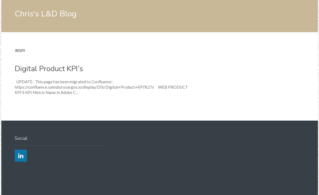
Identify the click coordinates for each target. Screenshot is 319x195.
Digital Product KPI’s (49, 69)
